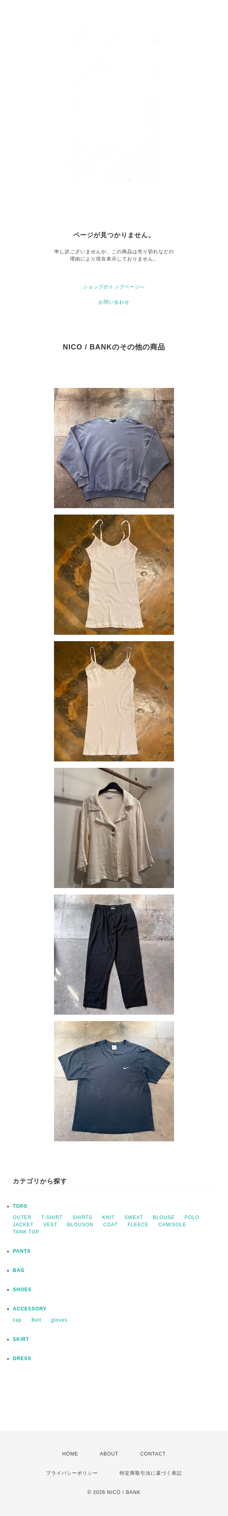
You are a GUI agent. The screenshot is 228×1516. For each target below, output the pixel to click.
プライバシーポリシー (72, 1473)
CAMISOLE (172, 1224)
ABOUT (109, 1454)
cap (17, 1320)
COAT (110, 1224)
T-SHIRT (51, 1217)
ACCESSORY (30, 1309)
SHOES (22, 1289)
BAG (19, 1270)
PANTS (22, 1251)
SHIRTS (82, 1217)
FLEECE (138, 1224)
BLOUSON (80, 1224)
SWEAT (133, 1217)
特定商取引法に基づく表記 (151, 1473)
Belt (37, 1320)
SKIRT (21, 1339)
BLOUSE (164, 1217)
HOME (70, 1454)
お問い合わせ (114, 302)
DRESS (22, 1358)
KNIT (108, 1217)
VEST (50, 1224)
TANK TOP (26, 1232)
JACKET (23, 1224)
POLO (191, 1217)
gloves (59, 1320)
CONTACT (153, 1454)
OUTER (22, 1217)
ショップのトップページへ (114, 287)
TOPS (20, 1206)
